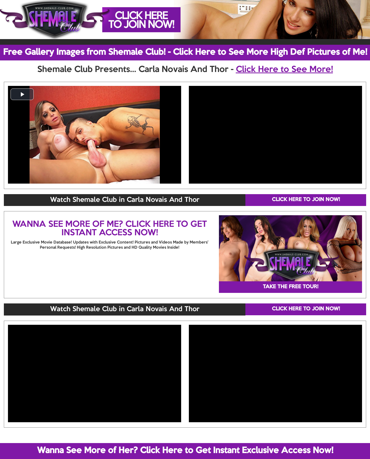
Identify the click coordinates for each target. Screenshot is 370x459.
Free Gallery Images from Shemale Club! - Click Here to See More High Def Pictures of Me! (185, 52)
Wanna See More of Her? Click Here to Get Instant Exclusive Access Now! (185, 451)
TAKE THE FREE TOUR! (290, 287)
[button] (22, 94)
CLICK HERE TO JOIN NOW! (306, 199)
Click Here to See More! (284, 70)
